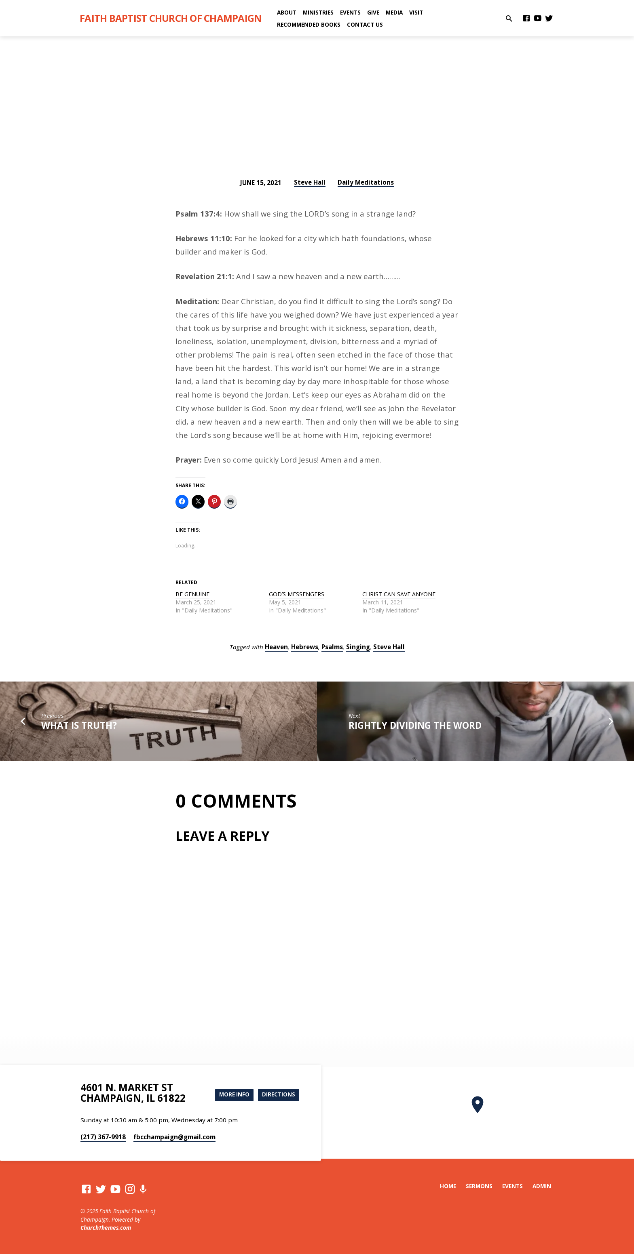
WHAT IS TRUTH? (79, 725)
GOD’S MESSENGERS (296, 594)
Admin (542, 1186)
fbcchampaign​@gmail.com (174, 1137)
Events (350, 12)
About (286, 12)
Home (448, 1186)
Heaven (276, 647)
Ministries (318, 12)
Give (373, 12)
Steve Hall (309, 182)
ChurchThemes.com (105, 1227)
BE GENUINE (192, 594)
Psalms (332, 647)
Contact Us (365, 24)
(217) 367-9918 (103, 1137)
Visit (416, 12)
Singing (358, 647)
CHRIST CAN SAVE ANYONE (398, 594)
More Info (231, 1094)
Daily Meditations (366, 182)
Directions (278, 1094)
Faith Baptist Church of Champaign (171, 18)
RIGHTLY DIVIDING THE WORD (415, 725)
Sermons (479, 1186)
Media (394, 12)
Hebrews (304, 647)
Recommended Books (308, 24)
